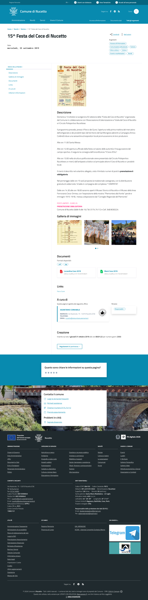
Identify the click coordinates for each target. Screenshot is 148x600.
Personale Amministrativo (16, 469)
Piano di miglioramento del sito (17, 533)
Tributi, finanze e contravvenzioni (80, 465)
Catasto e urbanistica (48, 469)
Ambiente (44, 455)
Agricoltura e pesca (47, 452)
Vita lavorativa (74, 472)
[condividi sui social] (114, 34)
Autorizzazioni (46, 465)
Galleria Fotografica (127, 462)
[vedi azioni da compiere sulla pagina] (126, 34)
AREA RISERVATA (72, 596)
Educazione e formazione (49, 475)
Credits (9, 566)
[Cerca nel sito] (136, 11)
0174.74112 (14, 489)
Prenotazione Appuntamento (17, 539)
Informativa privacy (14, 556)
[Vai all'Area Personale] (126, 2)
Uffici (9, 459)
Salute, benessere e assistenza (79, 462)
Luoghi (122, 455)
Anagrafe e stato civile (49, 459)
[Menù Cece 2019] (101, 271)
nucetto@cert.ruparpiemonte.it (22, 498)
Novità (16, 29)
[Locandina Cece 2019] (61, 271)
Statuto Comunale (13, 552)
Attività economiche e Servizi (130, 469)
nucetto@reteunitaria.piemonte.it (76, 318)
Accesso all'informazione (97, 20)
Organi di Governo (13, 452)
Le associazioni (103, 459)
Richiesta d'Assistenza (15, 546)
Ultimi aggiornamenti (14, 569)
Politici (9, 472)
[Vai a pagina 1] (95, 248)
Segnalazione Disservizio (15, 543)
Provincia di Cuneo (47, 529)
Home (9, 29)
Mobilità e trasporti (75, 459)
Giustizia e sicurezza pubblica (79, 452)
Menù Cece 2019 (110, 271)
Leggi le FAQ (11, 536)
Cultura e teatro (103, 455)
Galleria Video (125, 465)
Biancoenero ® (82, 594)
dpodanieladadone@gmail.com (90, 511)
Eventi (122, 452)
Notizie (23, 29)
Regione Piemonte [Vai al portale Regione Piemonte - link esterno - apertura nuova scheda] (14, 2)
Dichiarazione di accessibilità (17, 529)
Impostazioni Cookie (14, 562)
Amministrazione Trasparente (17, 526)
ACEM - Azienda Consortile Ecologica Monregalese (92, 529)
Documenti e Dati (13, 462)
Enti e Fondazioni (13, 465)
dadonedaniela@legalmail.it (87, 513)
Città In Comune (113, 591)
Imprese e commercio (76, 455)
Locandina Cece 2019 (72, 271)
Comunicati (101, 462)
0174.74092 (14, 491)
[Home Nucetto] (28, 11)
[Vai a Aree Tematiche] (103, 2)
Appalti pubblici (46, 462)
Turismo (71, 469)
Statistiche (11, 572)
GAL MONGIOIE (80, 526)
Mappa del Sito (12, 575)
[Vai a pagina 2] (97, 248)
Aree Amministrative (14, 455)
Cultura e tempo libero (48, 472)
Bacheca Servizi (12, 549)
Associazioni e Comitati (128, 472)
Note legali (11, 559)
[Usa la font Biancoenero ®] (83, 2)
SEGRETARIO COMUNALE (70, 309)
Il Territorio (124, 459)
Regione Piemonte (47, 526)
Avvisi (100, 465)
